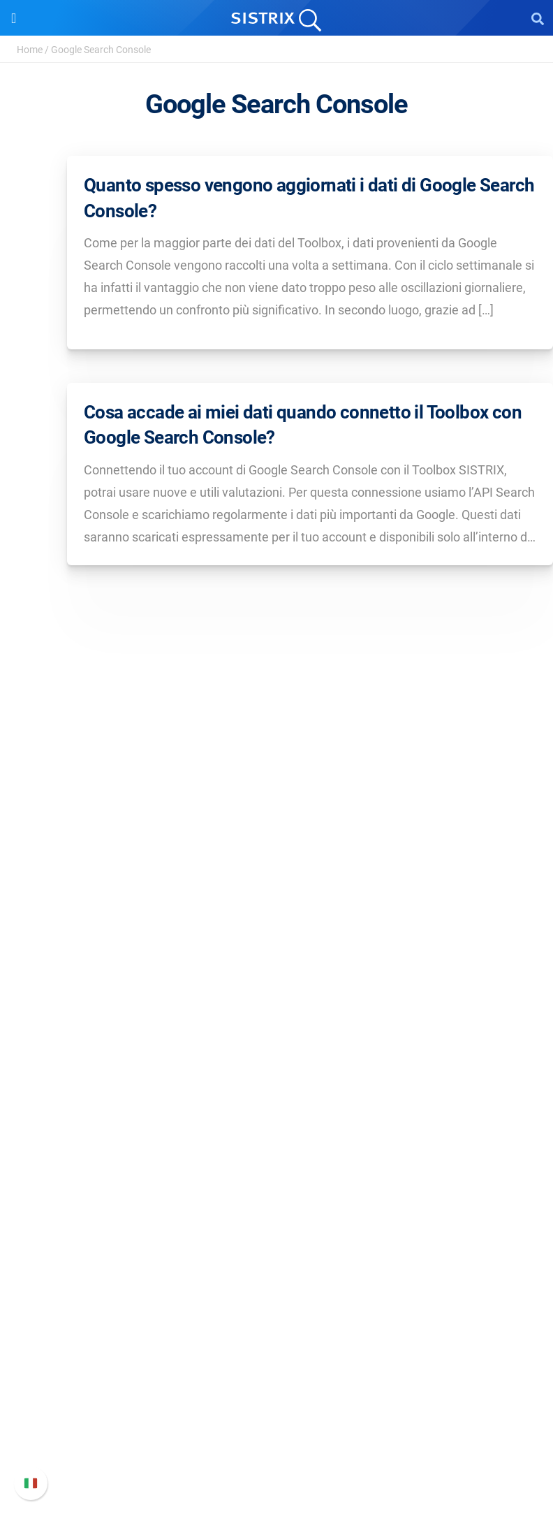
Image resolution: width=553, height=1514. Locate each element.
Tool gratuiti (277, 1269)
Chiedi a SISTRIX (276, 1180)
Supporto (276, 1336)
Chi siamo (277, 882)
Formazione (277, 927)
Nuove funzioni (276, 1385)
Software (276, 1016)
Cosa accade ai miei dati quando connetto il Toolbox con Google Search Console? (303, 425)
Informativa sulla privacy (277, 949)
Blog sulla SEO (276, 1247)
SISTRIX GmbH (276, 856)
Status (276, 1452)
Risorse (277, 1154)
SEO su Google (277, 1065)
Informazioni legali (276, 972)
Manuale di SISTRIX (276, 1362)
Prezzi (277, 1042)
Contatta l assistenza (277, 1429)
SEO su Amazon (276, 1087)
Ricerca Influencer (276, 1109)
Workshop (277, 1202)
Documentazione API (276, 1407)
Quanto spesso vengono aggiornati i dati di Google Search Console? (309, 198)
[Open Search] (538, 18)
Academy (276, 1225)
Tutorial (276, 1292)
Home (30, 49)
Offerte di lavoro (276, 905)
